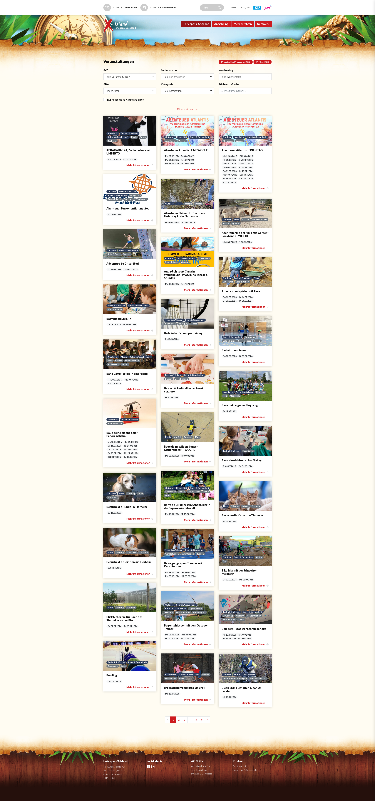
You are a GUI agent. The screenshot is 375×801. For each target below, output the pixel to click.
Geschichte (180, 692)
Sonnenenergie (115, 437)
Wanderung (142, 213)
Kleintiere (132, 566)
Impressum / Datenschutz (245, 784)
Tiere (179, 217)
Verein (257, 355)
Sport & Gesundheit (175, 155)
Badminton (170, 337)
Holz (225, 410)
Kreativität (113, 147)
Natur (184, 509)
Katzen (245, 520)
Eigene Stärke (196, 622)
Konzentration (183, 626)
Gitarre (119, 374)
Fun (224, 575)
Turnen (201, 568)
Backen (168, 393)
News (233, 7)
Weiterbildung (115, 323)
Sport (168, 630)
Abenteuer (193, 155)
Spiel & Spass (114, 268)
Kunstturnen (188, 568)
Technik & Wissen (130, 147)
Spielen (254, 237)
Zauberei (112, 155)
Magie (135, 151)
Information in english (200, 780)
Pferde (244, 237)
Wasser (205, 155)
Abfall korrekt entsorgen (235, 688)
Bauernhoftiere (230, 237)
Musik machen (133, 374)
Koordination (229, 633)
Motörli (178, 451)
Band (110, 374)
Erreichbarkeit (239, 780)
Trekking (129, 213)
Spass (143, 151)
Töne (199, 451)
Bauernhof (228, 295)
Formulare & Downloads (201, 788)
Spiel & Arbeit (243, 295)
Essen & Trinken (173, 389)
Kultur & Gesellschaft (118, 151)
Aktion (260, 571)
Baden (145, 264)
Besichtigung (181, 393)
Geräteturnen (172, 568)
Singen (125, 378)
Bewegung (184, 337)
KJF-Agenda (244, 7)
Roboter (189, 451)
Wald (192, 509)
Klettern (240, 629)
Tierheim (112, 511)
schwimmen (171, 276)
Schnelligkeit (229, 355)
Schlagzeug (113, 378)
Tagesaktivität (115, 213)
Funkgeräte (136, 209)
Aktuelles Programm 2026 (235, 74)
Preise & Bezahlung (198, 784)
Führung (132, 507)
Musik (125, 370)
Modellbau (235, 410)
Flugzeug (261, 406)
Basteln (189, 217)
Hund (141, 507)
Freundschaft (171, 509)
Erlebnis (169, 626)
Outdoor (169, 151)
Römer (192, 692)
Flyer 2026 (262, 74)
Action (205, 505)
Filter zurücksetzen (187, 123)
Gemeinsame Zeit (231, 692)
